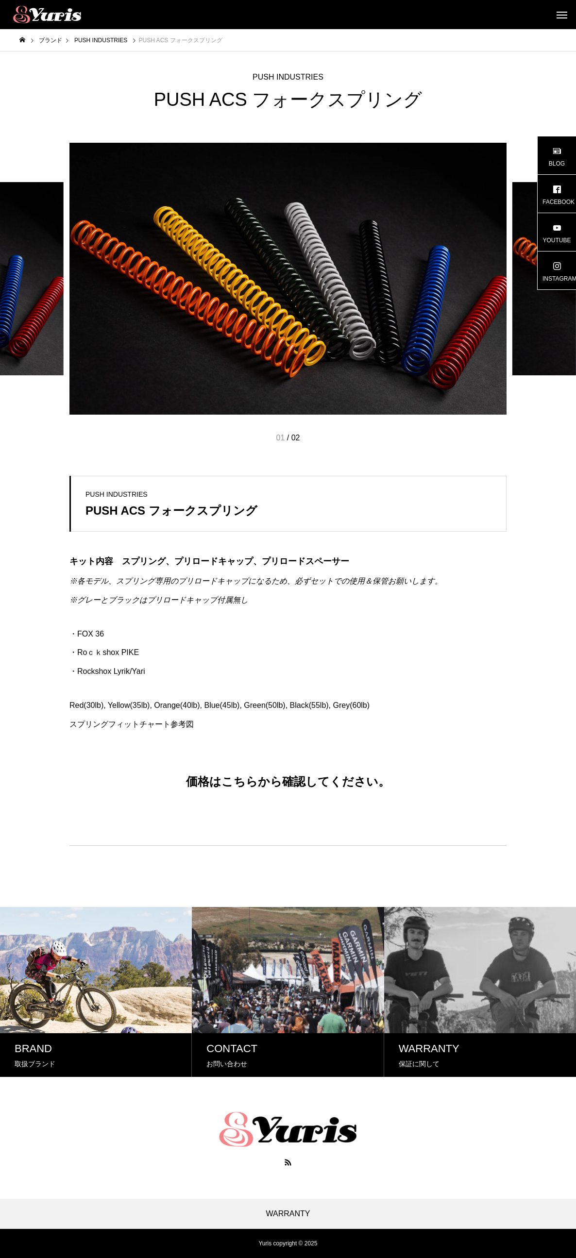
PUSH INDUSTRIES (288, 77)
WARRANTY (288, 1214)
